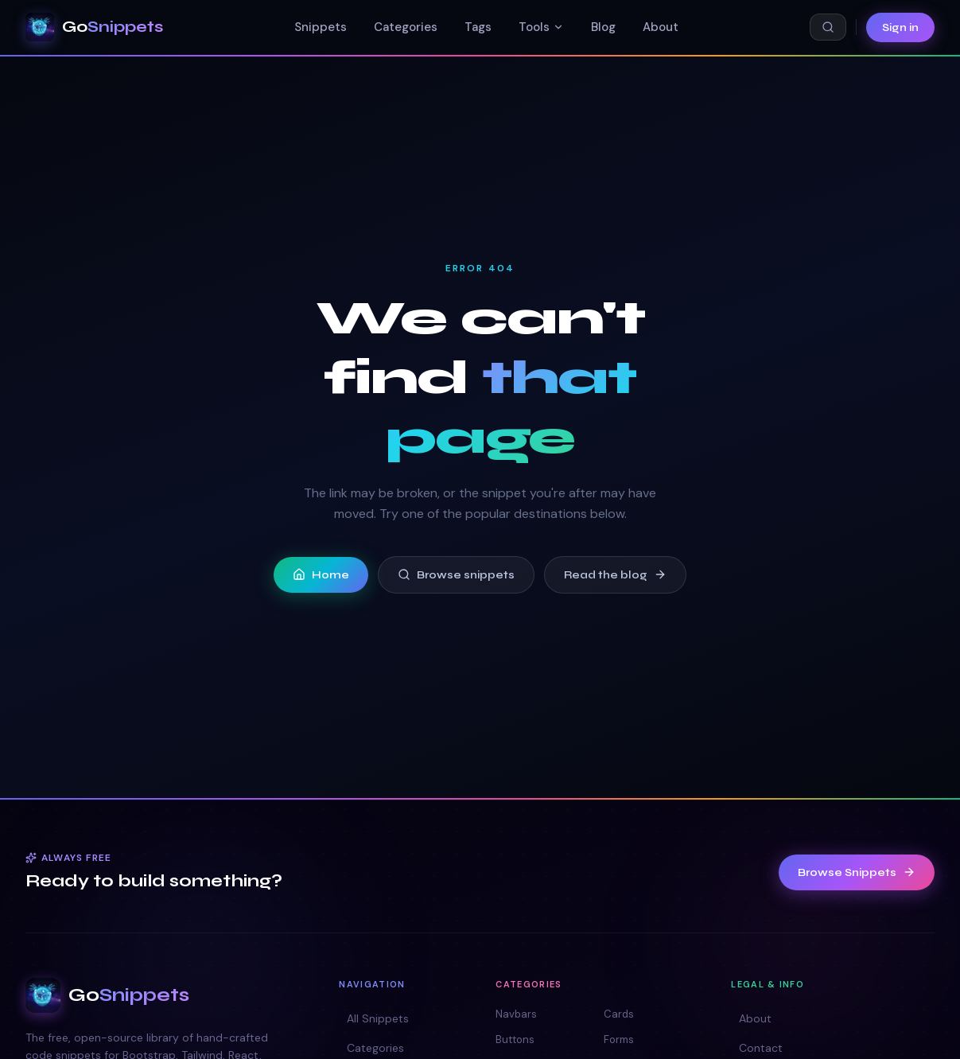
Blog (603, 27)
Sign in (900, 27)
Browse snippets (456, 575)
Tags (478, 27)
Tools (541, 27)
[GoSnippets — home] (94, 27)
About (660, 27)
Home (321, 575)
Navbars (516, 1014)
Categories (405, 27)
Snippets (320, 27)
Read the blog (615, 575)
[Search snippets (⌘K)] (828, 27)
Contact (757, 1048)
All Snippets (374, 1018)
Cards (619, 1014)
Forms (619, 1039)
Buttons (515, 1039)
